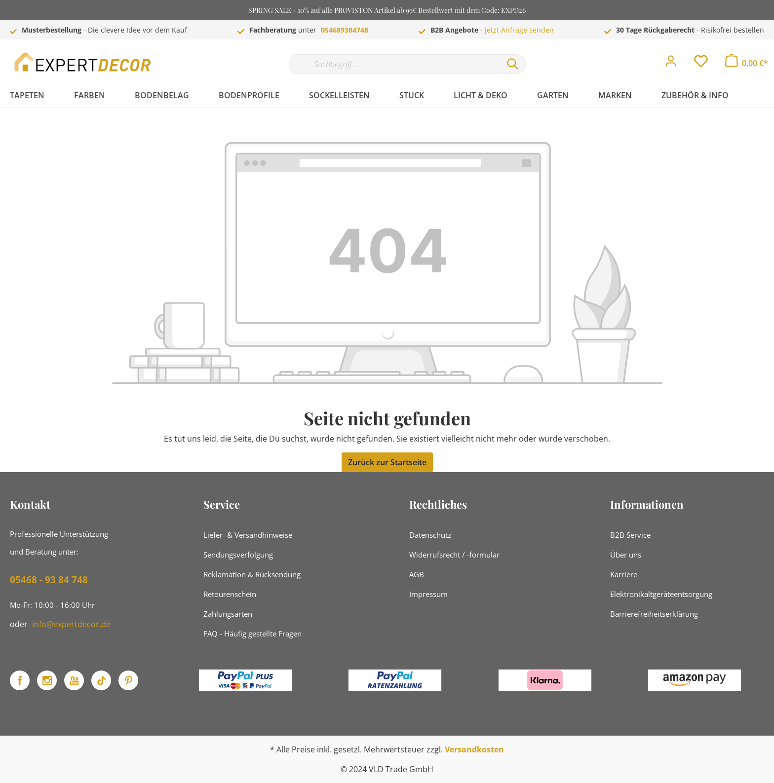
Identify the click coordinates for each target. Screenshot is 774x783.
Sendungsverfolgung (238, 554)
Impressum (428, 594)
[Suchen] (513, 64)
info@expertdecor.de (71, 624)
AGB (416, 574)
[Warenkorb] (746, 63)
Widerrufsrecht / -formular (454, 554)
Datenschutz (430, 535)
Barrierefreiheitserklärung (654, 614)
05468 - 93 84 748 (49, 579)
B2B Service (630, 535)
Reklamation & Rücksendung (252, 574)
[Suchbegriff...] (394, 64)
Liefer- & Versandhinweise (247, 535)
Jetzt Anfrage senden (519, 30)
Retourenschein (229, 594)
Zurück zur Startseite (387, 462)
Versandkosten (474, 749)
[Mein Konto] (671, 64)
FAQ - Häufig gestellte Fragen (252, 633)
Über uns (625, 554)
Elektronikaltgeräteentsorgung (661, 594)
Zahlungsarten (227, 614)
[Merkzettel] (701, 64)
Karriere (623, 574)
